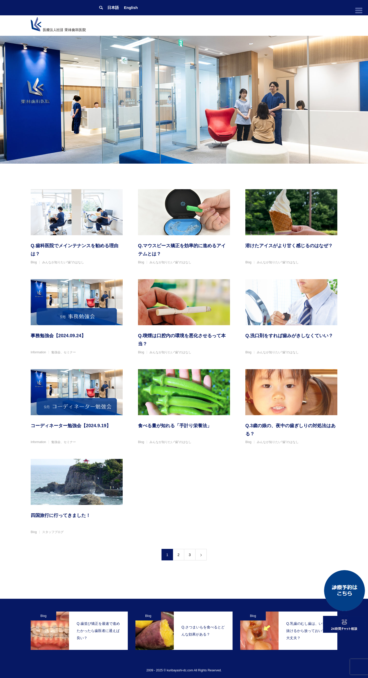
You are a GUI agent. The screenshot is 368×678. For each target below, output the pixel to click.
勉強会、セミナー (63, 352)
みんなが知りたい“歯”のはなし (63, 262)
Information (38, 352)
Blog (34, 262)
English (131, 7)
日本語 (113, 7)
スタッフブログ (53, 532)
